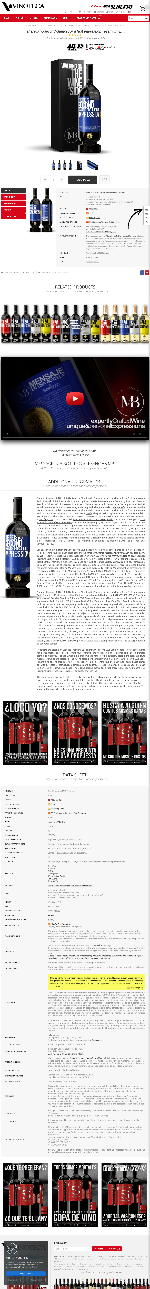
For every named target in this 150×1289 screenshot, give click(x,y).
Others (34, 18)
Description (10, 203)
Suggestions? (29, 272)
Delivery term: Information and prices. (65, 927)
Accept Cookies (26, 1273)
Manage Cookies (37, 1280)
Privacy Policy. (31, 1267)
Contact (99, 12)
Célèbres (87, 552)
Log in (120, 12)
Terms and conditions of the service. (86, 1040)
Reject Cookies (13, 1280)
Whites (19, 18)
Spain (91, 213)
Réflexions (130, 552)
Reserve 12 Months (56, 822)
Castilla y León (94, 218)
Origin (7, 191)
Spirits (67, 18)
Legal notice (10, 216)
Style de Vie (53, 881)
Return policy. (54, 1035)
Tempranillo (93, 209)
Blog (109, 12)
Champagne (50, 18)
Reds (6, 18)
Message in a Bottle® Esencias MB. (75, 463)
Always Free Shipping (11, 272)
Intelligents (98, 552)
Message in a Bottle (89, 17)
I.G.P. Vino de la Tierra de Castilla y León (104, 222)
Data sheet (9, 197)
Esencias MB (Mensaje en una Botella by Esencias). (105, 192)
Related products (75, 286)
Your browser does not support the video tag (75, 398)
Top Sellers (85, 12)
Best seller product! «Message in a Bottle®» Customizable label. (75, 38)
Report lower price (64, 272)
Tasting (7, 210)
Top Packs (70, 12)
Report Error (45, 272)
